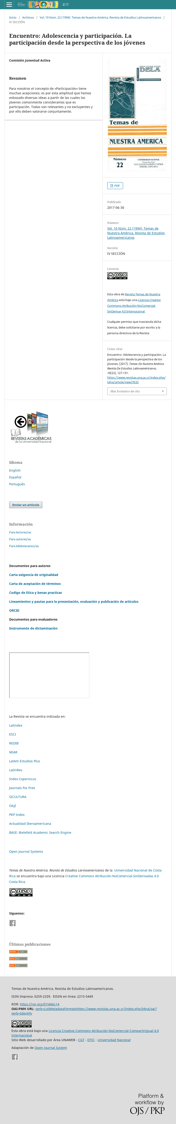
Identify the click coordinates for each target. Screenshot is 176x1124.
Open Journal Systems (26, 851)
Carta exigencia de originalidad (33, 575)
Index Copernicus (22, 779)
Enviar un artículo (25, 505)
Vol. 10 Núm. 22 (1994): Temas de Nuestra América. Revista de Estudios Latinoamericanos (100, 17)
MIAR (13, 752)
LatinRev (15, 770)
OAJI (12, 806)
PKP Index (17, 814)
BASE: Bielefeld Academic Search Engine (40, 832)
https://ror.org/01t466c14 (39, 1004)
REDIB (14, 743)
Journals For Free (22, 788)
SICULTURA (17, 797)
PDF (117, 186)
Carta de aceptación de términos (35, 583)
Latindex (15, 725)
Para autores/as (20, 539)
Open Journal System (51, 1047)
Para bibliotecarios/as (24, 546)
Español (15, 477)
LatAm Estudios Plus (24, 761)
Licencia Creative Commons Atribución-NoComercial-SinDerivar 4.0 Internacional (134, 305)
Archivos (28, 17)
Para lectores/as (20, 532)
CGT (81, 1040)
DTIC (91, 1040)
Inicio (12, 17)
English (15, 470)
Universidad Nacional (114, 1040)
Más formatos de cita (125, 391)
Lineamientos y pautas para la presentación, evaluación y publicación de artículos (73, 601)
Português (17, 484)
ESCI (13, 734)
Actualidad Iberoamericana (30, 823)
